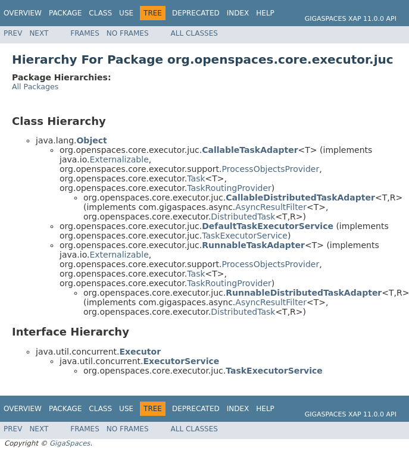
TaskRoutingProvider (229, 188)
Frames (84, 33)
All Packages (35, 86)
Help (265, 13)
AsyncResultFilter (271, 207)
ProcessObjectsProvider (271, 169)
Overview (23, 13)
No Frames (128, 33)
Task (196, 178)
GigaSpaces (69, 443)
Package (65, 13)
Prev (13, 33)
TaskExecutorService (245, 235)
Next (38, 33)
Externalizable (118, 159)
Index (238, 13)
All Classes (194, 33)
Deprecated (196, 13)
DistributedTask (243, 216)
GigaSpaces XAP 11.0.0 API (350, 19)
